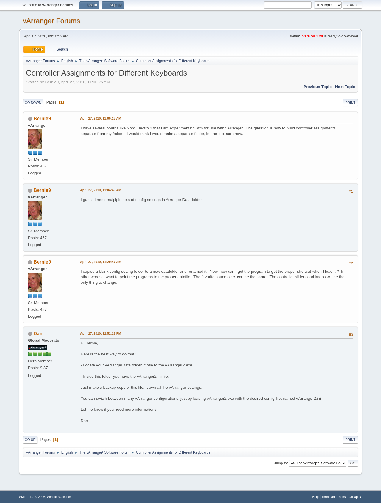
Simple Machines (59, 497)
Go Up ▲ (355, 497)
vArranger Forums (51, 21)
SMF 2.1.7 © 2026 (32, 497)
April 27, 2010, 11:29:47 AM (100, 262)
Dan (37, 333)
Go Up (30, 439)
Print (350, 102)
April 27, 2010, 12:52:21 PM (100, 333)
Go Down (33, 102)
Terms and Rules (334, 497)
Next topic (345, 86)
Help (315, 497)
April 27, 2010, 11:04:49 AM (100, 190)
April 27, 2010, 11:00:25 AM (100, 118)
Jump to (280, 463)
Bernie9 (42, 118)
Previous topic (317, 86)
